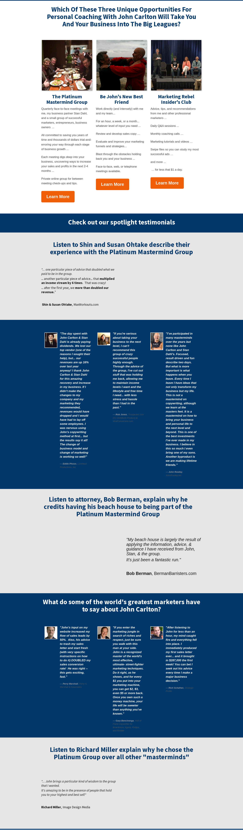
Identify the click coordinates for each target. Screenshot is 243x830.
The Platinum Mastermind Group (66, 99)
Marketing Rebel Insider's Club (176, 99)
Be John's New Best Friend (121, 99)
